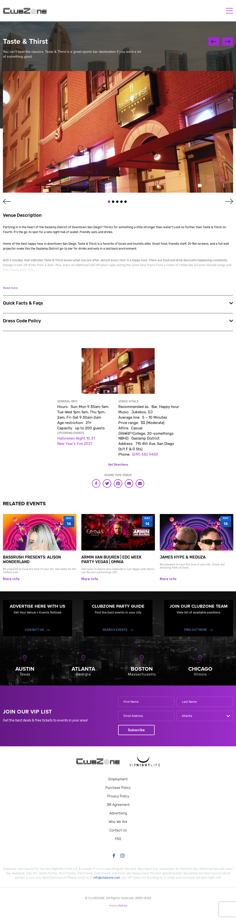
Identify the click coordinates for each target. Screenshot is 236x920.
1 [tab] (109, 201)
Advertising (118, 813)
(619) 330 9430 (145, 454)
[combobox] (205, 716)
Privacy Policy (118, 796)
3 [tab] (117, 201)
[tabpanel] (118, 132)
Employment (118, 779)
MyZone (123, 905)
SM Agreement (118, 805)
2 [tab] (113, 201)
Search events (115, 629)
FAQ (118, 839)
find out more (195, 629)
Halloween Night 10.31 (76, 438)
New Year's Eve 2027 (75, 444)
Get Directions (118, 464)
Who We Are (118, 822)
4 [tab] (121, 201)
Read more (10, 288)
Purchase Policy (118, 788)
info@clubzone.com (106, 877)
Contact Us (34, 629)
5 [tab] (125, 201)
